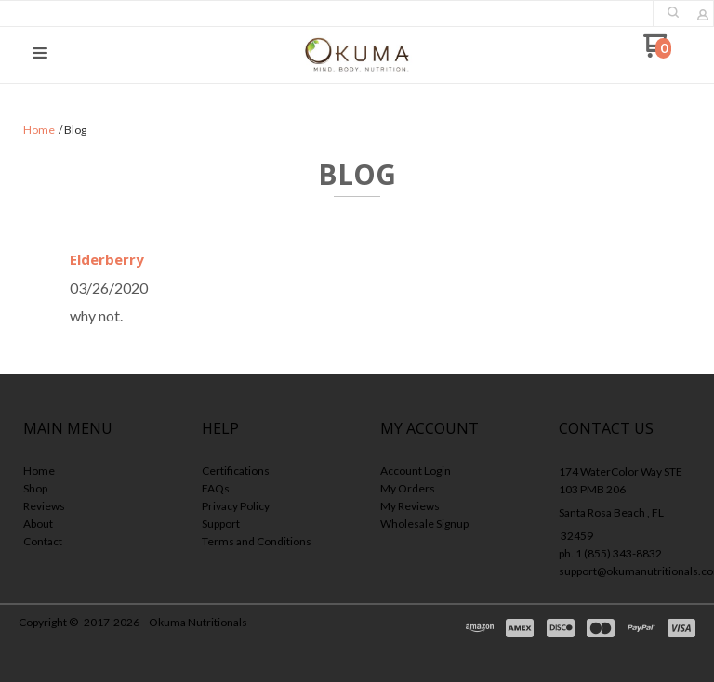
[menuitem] (89, 472)
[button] (673, 12)
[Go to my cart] (656, 52)
